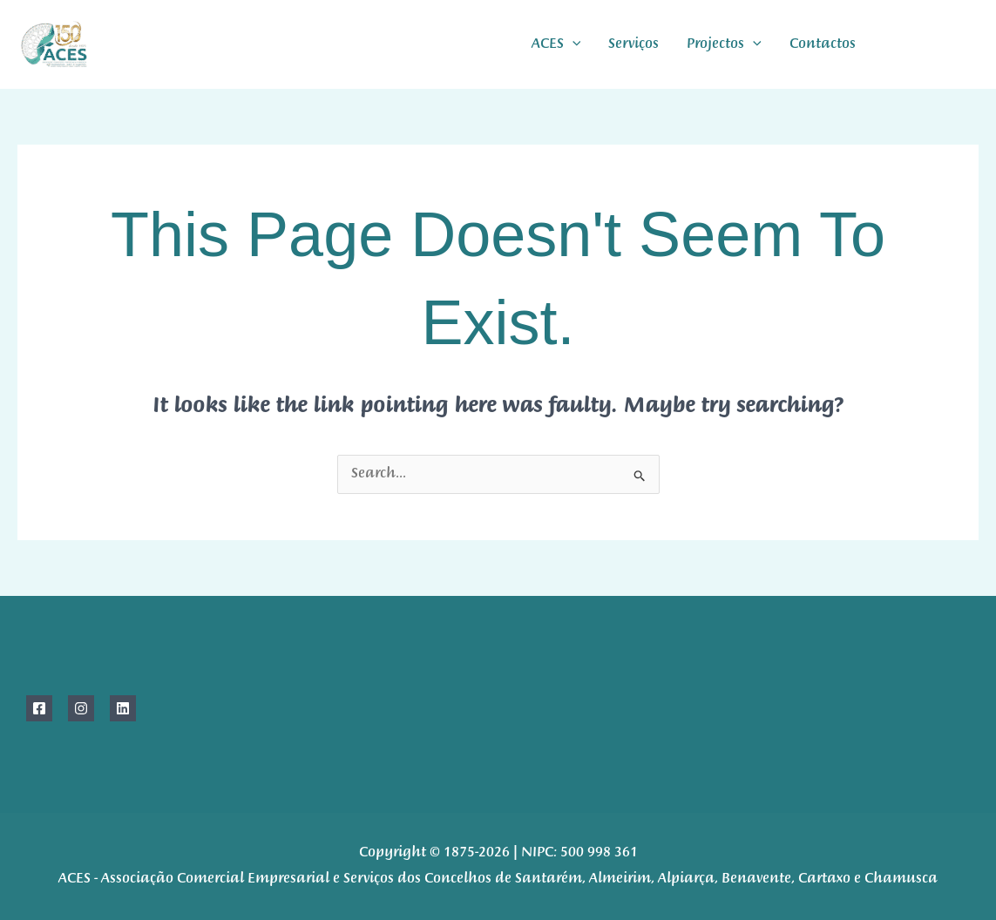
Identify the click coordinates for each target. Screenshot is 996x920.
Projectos (724, 44)
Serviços (633, 44)
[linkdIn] (972, 44)
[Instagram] (81, 708)
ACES (556, 44)
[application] (572, 44)
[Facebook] (893, 44)
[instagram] (932, 44)
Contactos (822, 44)
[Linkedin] (123, 708)
